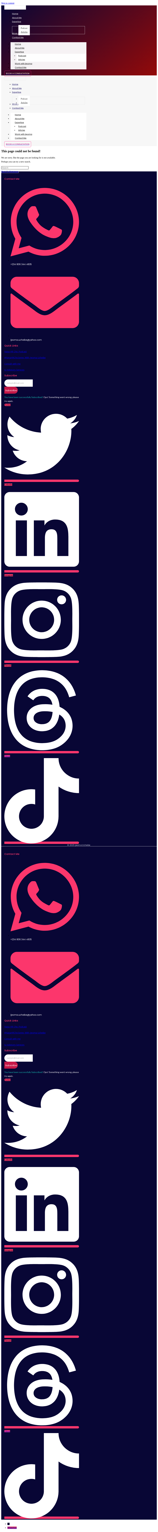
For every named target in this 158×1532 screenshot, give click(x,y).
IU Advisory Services (14, 369)
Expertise (24, 52)
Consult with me (12, 363)
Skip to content (7, 3)
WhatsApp (12, 1528)
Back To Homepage (10, 171)
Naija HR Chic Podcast (15, 351)
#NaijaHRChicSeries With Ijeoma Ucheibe (25, 357)
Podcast (22, 55)
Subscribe (11, 390)
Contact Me (20, 67)
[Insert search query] (15, 167)
